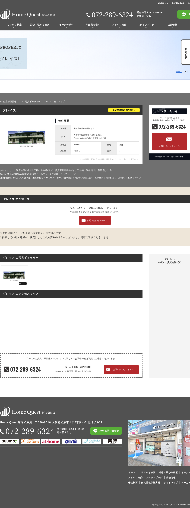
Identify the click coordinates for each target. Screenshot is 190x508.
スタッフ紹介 (119, 24)
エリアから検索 (13, 24)
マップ (57, 101)
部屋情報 (9, 101)
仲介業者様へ (93, 24)
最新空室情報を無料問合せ (124, 110)
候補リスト (163, 3)
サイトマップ (171, 482)
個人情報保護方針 (150, 482)
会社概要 (133, 482)
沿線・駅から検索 (39, 24)
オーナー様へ (66, 24)
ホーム (179, 72)
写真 (33, 101)
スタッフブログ (146, 24)
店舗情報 (172, 24)
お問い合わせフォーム (169, 146)
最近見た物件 (178, 3)
